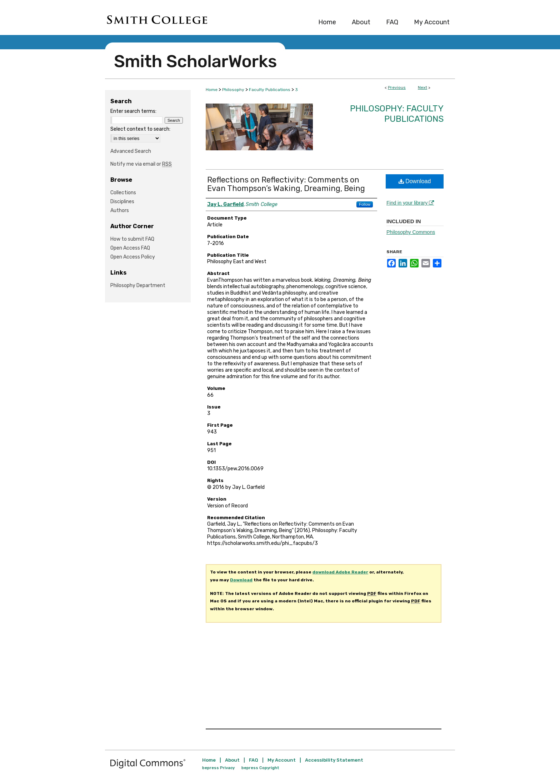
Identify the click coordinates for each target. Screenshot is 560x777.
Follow (364, 204)
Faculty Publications (269, 89)
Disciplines (122, 202)
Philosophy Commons (410, 232)
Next (422, 87)
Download (415, 181)
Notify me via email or (141, 164)
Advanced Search (130, 151)
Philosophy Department (137, 285)
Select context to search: (140, 129)
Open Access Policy (132, 257)
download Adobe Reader (340, 572)
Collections (123, 193)
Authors (119, 210)
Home (212, 89)
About (232, 760)
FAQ (253, 760)
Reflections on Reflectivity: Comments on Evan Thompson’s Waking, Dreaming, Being (286, 184)
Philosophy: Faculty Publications (397, 114)
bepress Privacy (218, 768)
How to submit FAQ (132, 239)
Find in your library (410, 203)
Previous (397, 87)
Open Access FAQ (130, 248)
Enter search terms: (133, 111)
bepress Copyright (260, 768)
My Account (282, 760)
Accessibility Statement (334, 760)
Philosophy (233, 89)
